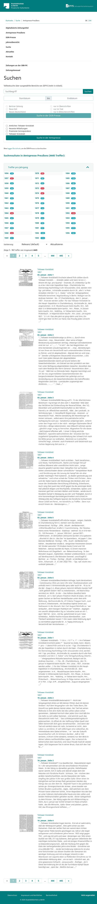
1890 (68, 203)
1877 (37, 208)
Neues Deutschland (17, 112)
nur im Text (58, 109)
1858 (6, 183)
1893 (68, 218)
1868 (6, 233)
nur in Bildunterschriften (64, 112)
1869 (6, 238)
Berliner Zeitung (16, 106)
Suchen (88, 91)
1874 (37, 193)
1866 (6, 223)
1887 (68, 188)
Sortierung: (8, 244)
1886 (68, 183)
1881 (37, 228)
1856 (6, 173)
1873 (37, 188)
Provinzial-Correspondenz (20, 131)
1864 (6, 213)
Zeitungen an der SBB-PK (16, 65)
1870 (37, 173)
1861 (6, 198)
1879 (37, 218)
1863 (6, 208)
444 (52, 255)
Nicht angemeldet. (88, 895)
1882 (37, 233)
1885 (68, 178)
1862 (6, 203)
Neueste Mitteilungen (18, 128)
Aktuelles (10, 51)
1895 (68, 228)
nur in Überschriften (62, 106)
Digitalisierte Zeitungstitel (17, 28)
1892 (68, 213)
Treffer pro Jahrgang (18, 167)
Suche (18, 20)
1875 (37, 198)
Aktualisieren (56, 244)
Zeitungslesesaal (13, 70)
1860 (6, 193)
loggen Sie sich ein (13, 148)
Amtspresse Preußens (15, 32)
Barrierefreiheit (51, 895)
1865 (6, 218)
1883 (37, 238)
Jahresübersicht (12, 42)
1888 (68, 193)
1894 (68, 223)
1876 (37, 203)
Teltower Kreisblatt (17, 134)
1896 (68, 233)
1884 (68, 173)
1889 (68, 198)
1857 (6, 178)
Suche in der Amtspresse (48, 137)
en (90, 20)
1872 (37, 183)
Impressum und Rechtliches (31, 895)
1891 (68, 208)
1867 (6, 228)
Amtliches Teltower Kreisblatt (21, 125)
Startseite (9, 20)
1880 (37, 223)
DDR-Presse (11, 37)
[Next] (68, 256)
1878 (37, 213)
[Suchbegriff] (43, 91)
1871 (37, 178)
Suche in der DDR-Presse (48, 115)
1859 (6, 188)
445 (61, 255)
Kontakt (9, 56)
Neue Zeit (13, 109)
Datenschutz (12, 895)
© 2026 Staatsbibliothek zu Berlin (32, 900)
